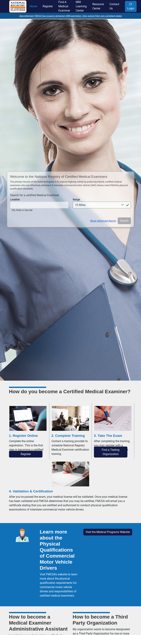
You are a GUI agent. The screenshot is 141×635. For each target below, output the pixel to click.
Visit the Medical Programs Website (108, 532)
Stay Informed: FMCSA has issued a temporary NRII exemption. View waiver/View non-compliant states (70, 16)
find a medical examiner (64, 6)
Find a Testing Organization (110, 452)
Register (26, 454)
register (48, 6)
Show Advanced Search (103, 219)
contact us (114, 6)
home (33, 6)
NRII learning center (81, 6)
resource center (98, 6)
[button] (102, 204)
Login (130, 6)
